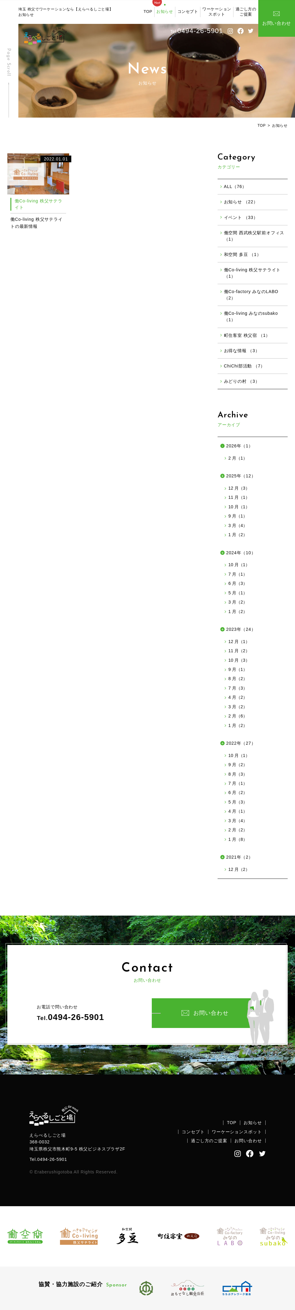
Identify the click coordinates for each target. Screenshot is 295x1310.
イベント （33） (241, 217)
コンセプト (187, 11)
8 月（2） (237, 678)
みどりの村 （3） (242, 381)
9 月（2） (237, 764)
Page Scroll (8, 62)
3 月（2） (237, 602)
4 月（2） (237, 697)
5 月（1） (237, 592)
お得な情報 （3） (242, 350)
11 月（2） (238, 650)
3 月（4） (237, 525)
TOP (148, 11)
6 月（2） (237, 792)
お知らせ (164, 11)
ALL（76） (235, 186)
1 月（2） (237, 534)
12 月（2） (238, 869)
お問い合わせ (204, 1013)
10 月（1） (238, 506)
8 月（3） (237, 774)
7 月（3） (237, 688)
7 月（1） (237, 574)
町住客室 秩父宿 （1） (247, 335)
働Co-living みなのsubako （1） (251, 316)
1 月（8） (237, 839)
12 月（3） (238, 488)
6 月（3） (237, 583)
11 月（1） (238, 497)
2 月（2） (237, 829)
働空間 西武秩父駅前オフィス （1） (254, 236)
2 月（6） (237, 715)
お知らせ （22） (241, 201)
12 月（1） (238, 641)
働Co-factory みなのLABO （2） (251, 294)
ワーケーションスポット (216, 12)
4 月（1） (237, 811)
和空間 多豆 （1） (242, 254)
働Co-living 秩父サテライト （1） (252, 273)
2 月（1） (237, 458)
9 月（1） (237, 516)
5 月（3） (237, 802)
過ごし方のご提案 (246, 12)
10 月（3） (238, 660)
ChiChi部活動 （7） (244, 365)
